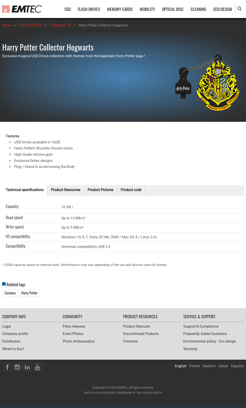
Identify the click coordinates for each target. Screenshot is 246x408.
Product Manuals (136, 326)
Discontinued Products (141, 334)
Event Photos (73, 334)
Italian (223, 366)
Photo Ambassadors (79, 341)
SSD (67, 9)
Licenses (10, 293)
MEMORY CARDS (120, 9)
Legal (6, 326)
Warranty (190, 349)
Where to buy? (13, 349)
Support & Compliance (200, 326)
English (180, 366)
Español (237, 366)
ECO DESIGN (222, 9)
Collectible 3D (60, 25)
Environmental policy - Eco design (209, 341)
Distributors (11, 341)
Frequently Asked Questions (205, 334)
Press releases (74, 326)
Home (7, 25)
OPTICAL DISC (173, 9)
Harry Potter (29, 293)
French (194, 366)
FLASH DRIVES (89, 9)
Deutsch (209, 366)
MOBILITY (147, 9)
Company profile (15, 334)
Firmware (130, 341)
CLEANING (198, 9)
